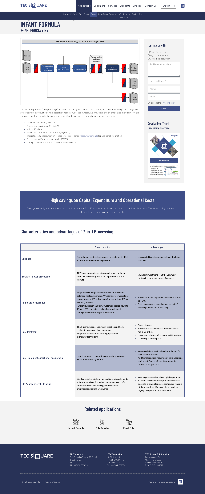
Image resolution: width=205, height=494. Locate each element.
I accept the (162, 102)
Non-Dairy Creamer (107, 14)
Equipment (99, 5)
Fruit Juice (137, 14)
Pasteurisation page (88, 135)
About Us (125, 5)
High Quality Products (160, 55)
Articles (137, 5)
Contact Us (150, 5)
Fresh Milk (128, 428)
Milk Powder (102, 428)
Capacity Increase (158, 52)
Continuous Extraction (124, 16)
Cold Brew (84, 14)
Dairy (93, 14)
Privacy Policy (168, 102)
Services (112, 5)
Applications (84, 5)
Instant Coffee (70, 14)
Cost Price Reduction (160, 58)
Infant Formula (76, 428)
